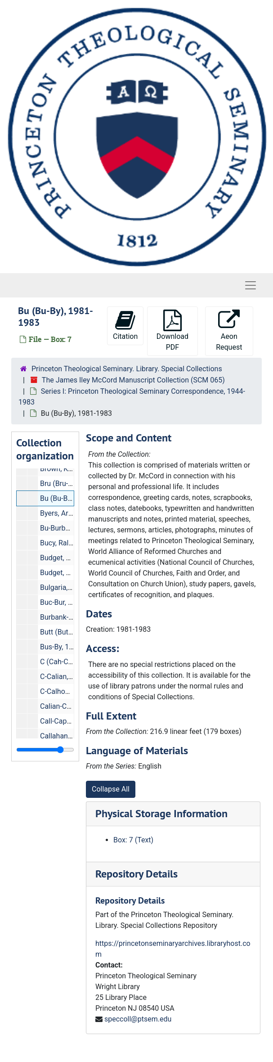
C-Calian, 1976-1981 (72, 676)
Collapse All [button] (111, 789)
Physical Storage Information (161, 813)
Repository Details (136, 874)
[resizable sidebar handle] (45, 749)
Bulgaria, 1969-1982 (72, 587)
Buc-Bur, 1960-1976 (71, 602)
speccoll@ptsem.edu (137, 1019)
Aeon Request (229, 330)
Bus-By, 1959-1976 (69, 647)
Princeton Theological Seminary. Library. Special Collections (126, 368)
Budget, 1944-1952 (70, 572)
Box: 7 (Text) (133, 840)
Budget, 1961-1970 (70, 558)
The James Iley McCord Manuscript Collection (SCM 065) (133, 380)
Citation (125, 325)
